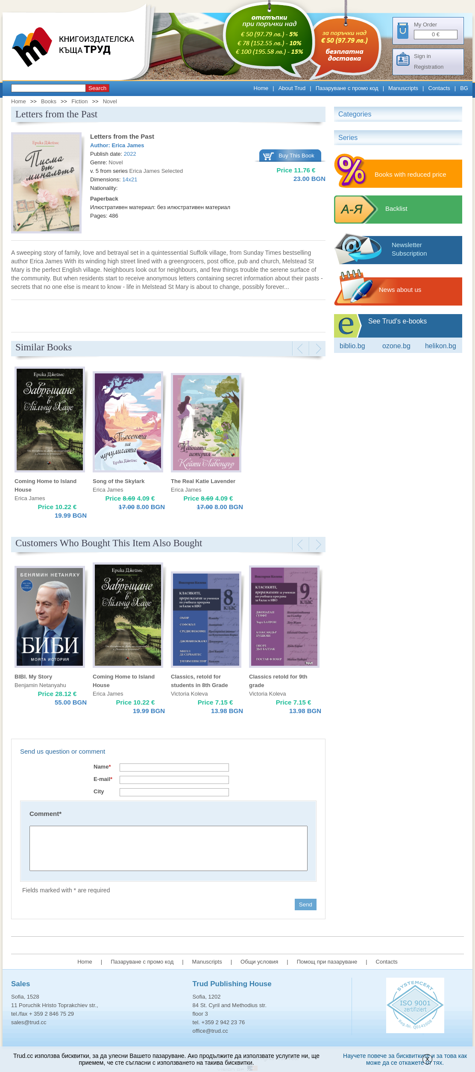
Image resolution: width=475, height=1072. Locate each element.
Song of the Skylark (118, 481)
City (99, 791)
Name (102, 766)
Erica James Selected (156, 171)
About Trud (292, 88)
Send (305, 904)
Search (97, 88)
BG (464, 88)
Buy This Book (296, 155)
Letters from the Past (122, 136)
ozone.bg (396, 346)
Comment (45, 813)
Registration (428, 67)
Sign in (422, 56)
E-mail (103, 779)
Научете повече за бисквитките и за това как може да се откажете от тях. (405, 1059)
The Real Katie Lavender (203, 481)
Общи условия (259, 961)
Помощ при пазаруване (327, 961)
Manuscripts (403, 88)
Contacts (439, 88)
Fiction (79, 101)
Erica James (128, 145)
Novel (110, 101)
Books (48, 101)
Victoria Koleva (189, 693)
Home (261, 88)
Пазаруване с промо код (347, 88)
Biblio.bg (352, 346)
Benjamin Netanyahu (40, 685)
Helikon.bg (440, 346)
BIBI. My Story (33, 676)
